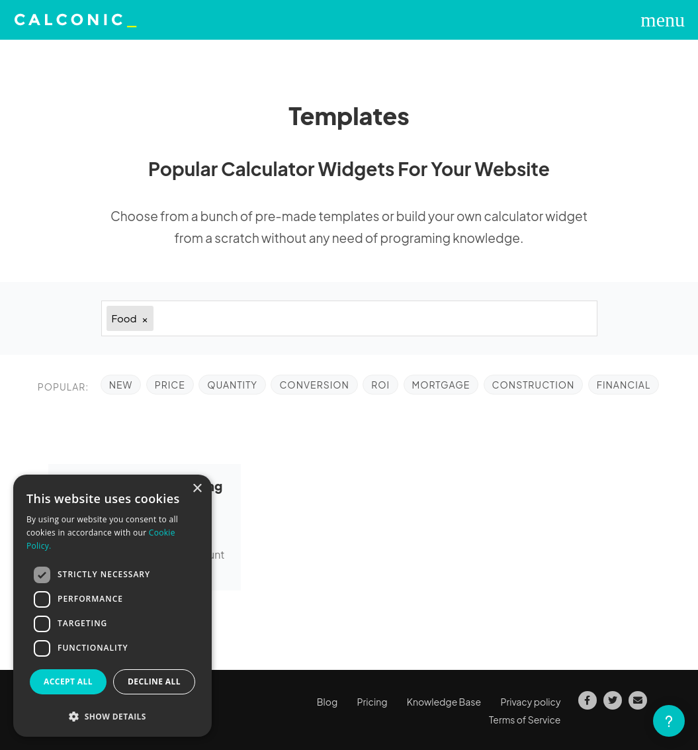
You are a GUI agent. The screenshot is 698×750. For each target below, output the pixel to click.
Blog (327, 702)
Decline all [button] (154, 681)
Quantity (232, 385)
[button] (112, 717)
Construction (533, 385)
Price (170, 385)
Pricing (372, 702)
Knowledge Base (444, 702)
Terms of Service (524, 720)
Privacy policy (530, 702)
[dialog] (112, 606)
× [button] (197, 489)
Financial (624, 385)
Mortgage (441, 385)
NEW (121, 385)
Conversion (314, 385)
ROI (380, 385)
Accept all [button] (68, 681)
